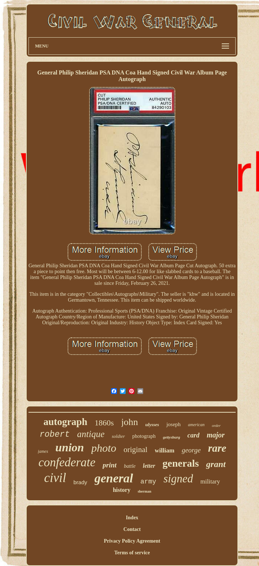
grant (215, 464)
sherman (144, 491)
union (70, 447)
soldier (118, 436)
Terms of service (132, 552)
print (110, 465)
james (43, 451)
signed (178, 478)
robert (54, 434)
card (193, 435)
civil (55, 478)
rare (217, 448)
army (148, 481)
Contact (132, 529)
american (196, 424)
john (129, 422)
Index (132, 517)
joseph (173, 424)
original (135, 449)
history (121, 490)
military (210, 481)
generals (181, 463)
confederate (66, 462)
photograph (144, 436)
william (165, 450)
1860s (104, 422)
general (114, 478)
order (216, 425)
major (216, 435)
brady (80, 482)
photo (103, 448)
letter (149, 466)
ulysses (152, 424)
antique (90, 434)
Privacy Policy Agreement (132, 541)
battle (130, 466)
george (191, 450)
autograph (65, 421)
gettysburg (171, 437)
